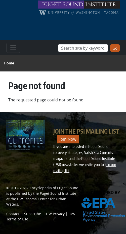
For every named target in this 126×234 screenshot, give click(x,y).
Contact (12, 213)
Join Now (68, 139)
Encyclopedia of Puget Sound (54, 187)
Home (9, 63)
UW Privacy (55, 213)
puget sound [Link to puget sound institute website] (62, 5)
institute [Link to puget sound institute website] (100, 5)
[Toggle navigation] (13, 48)
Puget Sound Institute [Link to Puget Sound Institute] (58, 193)
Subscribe (32, 213)
